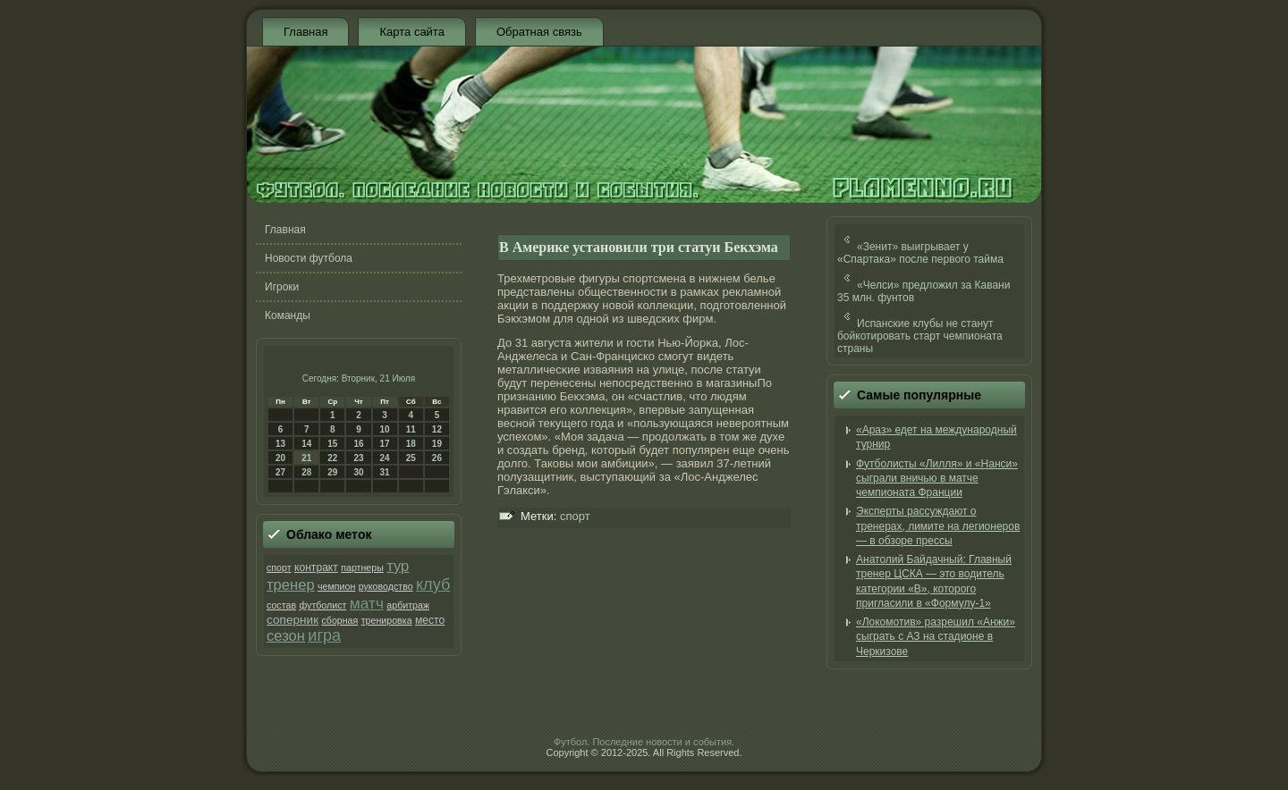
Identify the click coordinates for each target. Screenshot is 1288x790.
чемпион (336, 586)
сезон (286, 635)
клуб (433, 584)
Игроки (282, 287)
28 (306, 472)
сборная (339, 620)
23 (358, 458)
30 (358, 472)
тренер (291, 584)
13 (280, 444)
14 (306, 444)
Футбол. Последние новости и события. (644, 741)
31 (385, 472)
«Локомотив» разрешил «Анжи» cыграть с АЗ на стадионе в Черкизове (935, 637)
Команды (287, 315)
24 (385, 458)
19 (437, 444)
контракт (316, 567)
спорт (279, 567)
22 (332, 458)
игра (324, 635)
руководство (386, 586)
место (430, 620)
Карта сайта (411, 31)
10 (385, 429)
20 (280, 458)
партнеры (362, 567)
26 (437, 458)
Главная (305, 31)
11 (411, 429)
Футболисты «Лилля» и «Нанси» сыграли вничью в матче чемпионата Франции (937, 479)
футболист (322, 605)
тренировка (386, 620)
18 (411, 444)
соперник (292, 619)
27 (280, 472)
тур (397, 566)
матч (367, 603)
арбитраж (407, 605)
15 (332, 444)
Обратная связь (539, 31)
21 (306, 458)
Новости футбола (308, 258)
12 (437, 429)
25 (411, 458)
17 (385, 444)
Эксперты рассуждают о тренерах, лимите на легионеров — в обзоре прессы (938, 526)
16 (358, 444)
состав (281, 605)
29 (332, 472)
